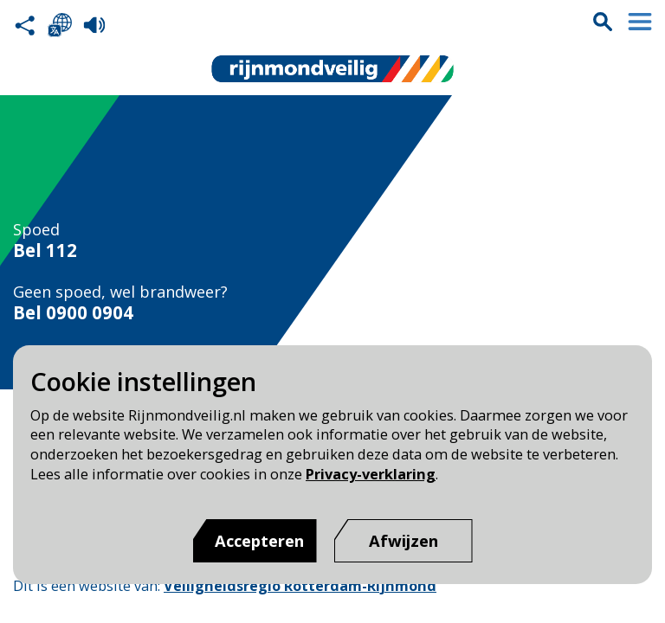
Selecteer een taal (60, 25)
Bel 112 (45, 250)
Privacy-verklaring (371, 474)
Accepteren (259, 540)
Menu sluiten (640, 22)
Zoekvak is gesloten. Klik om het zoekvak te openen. (603, 22)
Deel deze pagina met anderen (25, 25)
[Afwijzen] (403, 540)
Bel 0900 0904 (73, 313)
